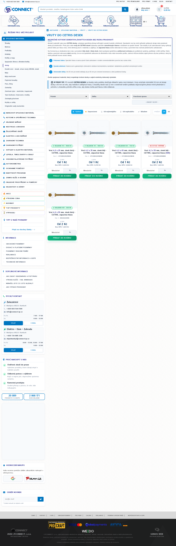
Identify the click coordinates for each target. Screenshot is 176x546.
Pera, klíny (9, 84)
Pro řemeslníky (133, 1)
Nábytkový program (16, 173)
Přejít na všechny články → (23, 229)
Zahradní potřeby (14, 145)
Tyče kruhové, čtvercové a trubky (17, 95)
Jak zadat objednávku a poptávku (21, 276)
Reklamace (11, 255)
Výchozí (78, 112)
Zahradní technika (15, 141)
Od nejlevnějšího (110, 112)
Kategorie (54, 30)
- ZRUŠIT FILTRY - (151, 102)
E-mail (33, 323)
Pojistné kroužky (11, 80)
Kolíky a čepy (10, 58)
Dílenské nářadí (13, 122)
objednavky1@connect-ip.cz (18, 339)
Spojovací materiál (69, 30)
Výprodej (10, 213)
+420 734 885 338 (14, 336)
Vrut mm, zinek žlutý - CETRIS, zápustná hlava (62, 151)
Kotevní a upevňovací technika (21, 117)
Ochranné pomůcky (15, 168)
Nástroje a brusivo (15, 127)
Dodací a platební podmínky (19, 247)
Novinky (10, 203)
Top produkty (13, 208)
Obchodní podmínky (15, 244)
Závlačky (8, 88)
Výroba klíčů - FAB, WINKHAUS (19, 280)
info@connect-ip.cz (31, 2)
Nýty (6, 73)
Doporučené (92, 112)
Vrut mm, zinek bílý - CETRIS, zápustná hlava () (157, 151)
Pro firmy (146, 1)
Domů (33, 515)
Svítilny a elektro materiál (19, 150)
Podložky (8, 51)
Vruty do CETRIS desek (97, 30)
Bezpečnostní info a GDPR (136, 515)
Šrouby (7, 43)
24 (164, 112)
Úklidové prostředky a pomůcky (21, 182)
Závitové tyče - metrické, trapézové (18, 91)
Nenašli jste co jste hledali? (19, 283)
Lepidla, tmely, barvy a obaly (19, 154)
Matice (7, 47)
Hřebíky (7, 54)
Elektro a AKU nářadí (16, 136)
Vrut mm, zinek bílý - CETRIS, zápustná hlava (93, 151)
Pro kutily (120, 1)
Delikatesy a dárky (15, 187)
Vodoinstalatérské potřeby (19, 159)
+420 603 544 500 (11, 2)
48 (169, 112)
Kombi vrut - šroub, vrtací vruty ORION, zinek (22, 69)
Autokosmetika (13, 164)
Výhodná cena (13, 198)
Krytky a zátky (10, 102)
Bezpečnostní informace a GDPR (21, 258)
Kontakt (169, 1)
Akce (8, 194)
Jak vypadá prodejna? (16, 287)
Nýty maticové (10, 76)
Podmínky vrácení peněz (17, 251)
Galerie (88, 515)
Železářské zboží (14, 131)
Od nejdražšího (128, 112)
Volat (13, 323)
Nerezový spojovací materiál (20, 113)
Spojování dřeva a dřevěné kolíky (17, 62)
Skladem (144, 112)
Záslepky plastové (12, 99)
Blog (161, 1)
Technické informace (16, 262)
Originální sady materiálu (14, 106)
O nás (155, 1)
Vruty (82, 30)
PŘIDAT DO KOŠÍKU (62, 176)
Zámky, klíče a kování (16, 178)
